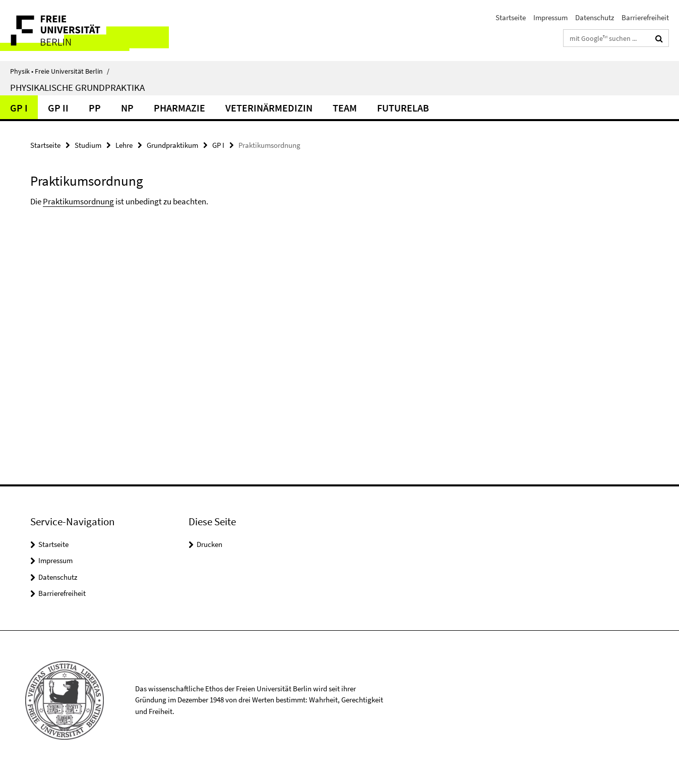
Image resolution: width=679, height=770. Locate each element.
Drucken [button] (209, 544)
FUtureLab (403, 107)
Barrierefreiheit (645, 17)
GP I (19, 107)
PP (95, 107)
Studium (88, 145)
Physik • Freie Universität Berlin (59, 71)
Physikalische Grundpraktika (77, 87)
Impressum (550, 17)
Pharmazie (179, 107)
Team (345, 107)
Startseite (511, 17)
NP (127, 107)
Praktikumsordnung (78, 201)
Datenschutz (594, 17)
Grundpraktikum (172, 145)
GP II (58, 107)
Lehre (124, 145)
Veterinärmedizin (269, 107)
